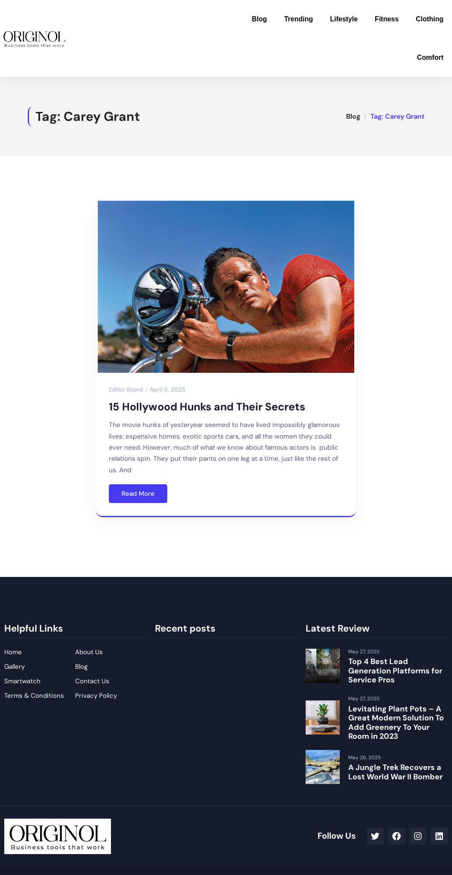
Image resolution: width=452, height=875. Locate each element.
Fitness (387, 19)
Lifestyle (344, 19)
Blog (259, 19)
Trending (298, 19)
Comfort (430, 57)
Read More (138, 493)
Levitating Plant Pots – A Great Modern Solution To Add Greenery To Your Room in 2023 (396, 723)
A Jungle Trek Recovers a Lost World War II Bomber (395, 772)
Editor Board (126, 389)
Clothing (429, 19)
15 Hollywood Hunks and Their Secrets (207, 407)
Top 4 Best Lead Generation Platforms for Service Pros (395, 670)
